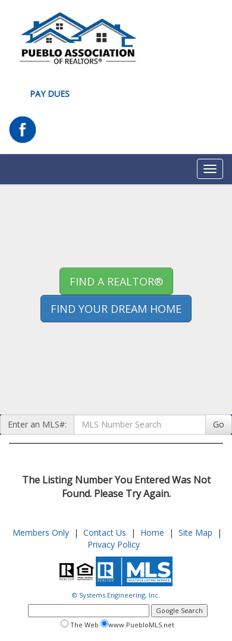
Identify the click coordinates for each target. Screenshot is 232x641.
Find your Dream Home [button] (116, 308)
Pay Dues (50, 93)
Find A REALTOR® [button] (116, 281)
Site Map (195, 532)
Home (152, 532)
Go (218, 424)
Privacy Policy (113, 544)
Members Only (40, 532)
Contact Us (104, 532)
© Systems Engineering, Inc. (116, 594)
